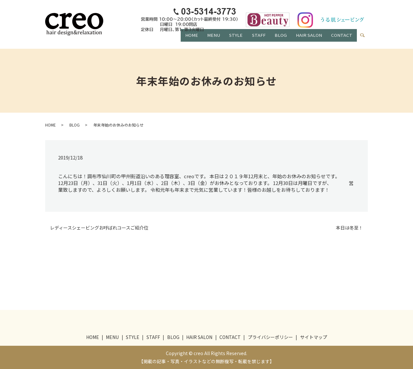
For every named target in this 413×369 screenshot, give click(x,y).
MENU (204, 40)
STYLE (228, 40)
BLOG (276, 40)
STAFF (252, 40)
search (365, 39)
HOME (180, 40)
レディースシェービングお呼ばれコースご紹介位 (99, 228)
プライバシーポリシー (270, 337)
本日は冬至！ (349, 228)
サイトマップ (313, 337)
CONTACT (341, 40)
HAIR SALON (306, 40)
